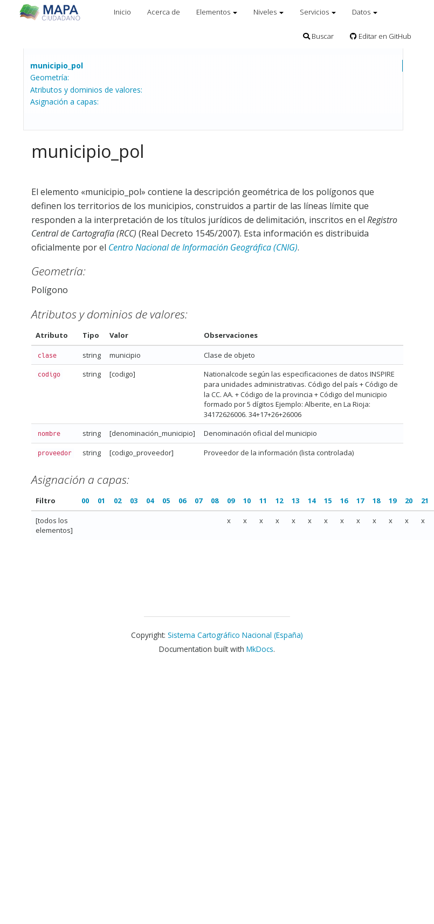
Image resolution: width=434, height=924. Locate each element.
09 (231, 500)
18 (376, 500)
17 (360, 500)
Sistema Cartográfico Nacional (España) (235, 635)
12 (279, 500)
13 (295, 500)
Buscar (318, 36)
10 (247, 500)
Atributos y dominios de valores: (86, 90)
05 (166, 500)
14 (311, 500)
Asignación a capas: (64, 101)
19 (392, 500)
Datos (364, 12)
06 (182, 500)
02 (117, 500)
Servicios (318, 12)
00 (85, 500)
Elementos (216, 12)
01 (101, 500)
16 (344, 500)
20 (408, 500)
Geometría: (49, 77)
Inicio (122, 12)
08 (214, 500)
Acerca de (163, 12)
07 (198, 500)
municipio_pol (56, 65)
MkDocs (259, 649)
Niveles (268, 12)
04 (150, 500)
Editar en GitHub (380, 36)
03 (133, 500)
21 (425, 500)
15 (328, 500)
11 (263, 500)
